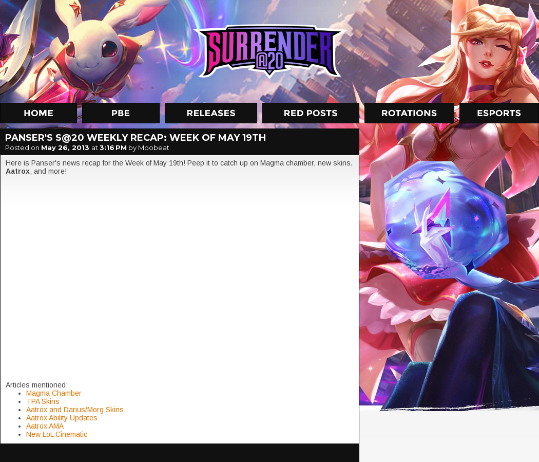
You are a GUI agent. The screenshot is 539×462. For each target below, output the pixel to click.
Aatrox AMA (45, 426)
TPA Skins (43, 401)
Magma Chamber (54, 393)
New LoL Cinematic (56, 434)
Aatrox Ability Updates (62, 418)
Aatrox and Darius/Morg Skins (75, 409)
